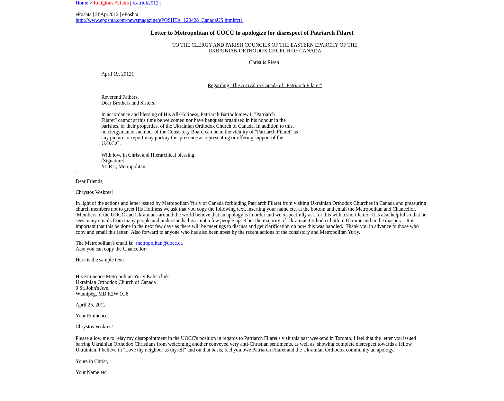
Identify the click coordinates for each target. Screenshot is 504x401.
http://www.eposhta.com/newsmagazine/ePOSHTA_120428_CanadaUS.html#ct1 (159, 20)
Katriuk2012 (145, 2)
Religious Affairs (111, 2)
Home (82, 2)
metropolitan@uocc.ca (159, 243)
